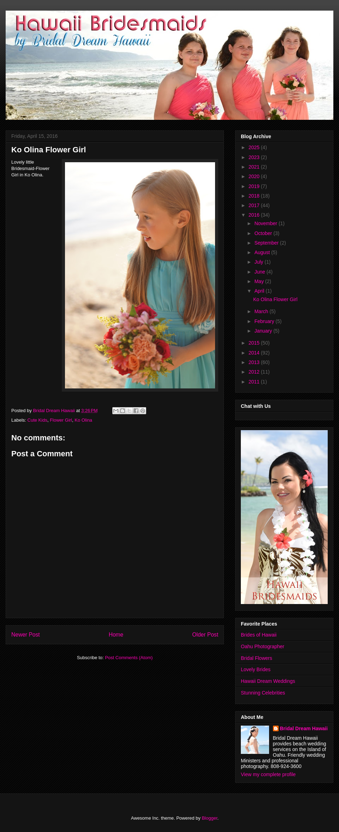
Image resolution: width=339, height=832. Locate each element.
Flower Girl (61, 420)
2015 (255, 343)
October (263, 233)
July (259, 262)
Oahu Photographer (262, 646)
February (264, 321)
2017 (255, 205)
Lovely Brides (255, 669)
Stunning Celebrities (263, 693)
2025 (255, 147)
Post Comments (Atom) (129, 657)
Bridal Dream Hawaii (304, 728)
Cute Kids (37, 420)
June (260, 272)
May (259, 281)
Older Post (205, 635)
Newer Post (25, 635)
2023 (255, 157)
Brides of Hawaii (258, 635)
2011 (255, 382)
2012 (255, 372)
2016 (255, 215)
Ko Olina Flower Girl (275, 299)
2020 (255, 176)
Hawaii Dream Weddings (268, 681)
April (260, 291)
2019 (255, 186)
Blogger (209, 818)
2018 (255, 196)
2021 (255, 167)
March (261, 311)
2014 (255, 353)
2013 (255, 362)
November (266, 223)
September (267, 243)
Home (116, 635)
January (263, 331)
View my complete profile (268, 774)
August (262, 252)
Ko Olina (83, 420)
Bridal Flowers (256, 658)
